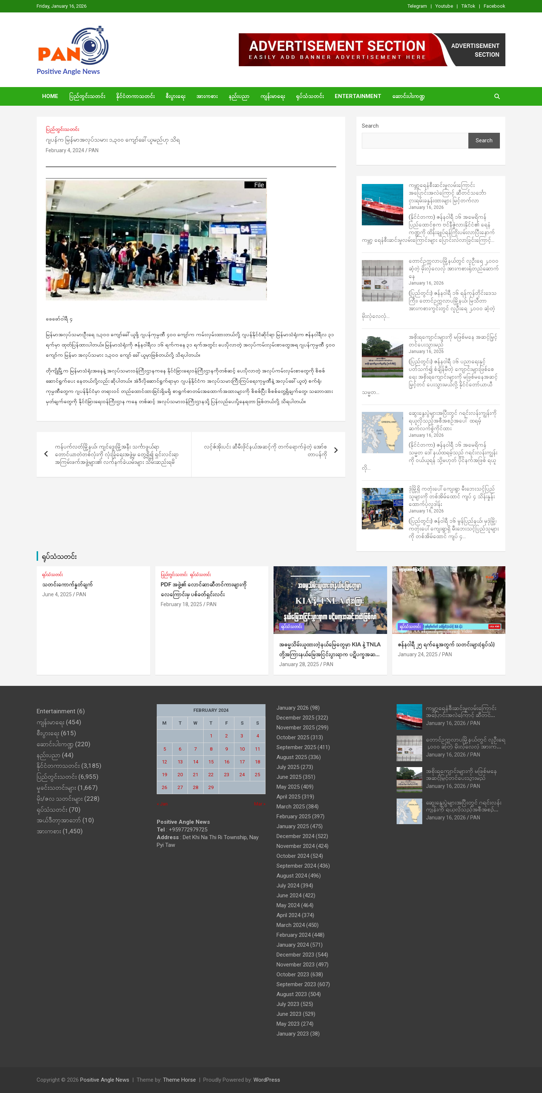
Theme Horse (179, 1080)
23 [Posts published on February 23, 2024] (226, 774)
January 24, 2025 (418, 654)
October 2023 (292, 974)
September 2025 (296, 747)
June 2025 (288, 777)
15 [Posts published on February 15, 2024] (211, 762)
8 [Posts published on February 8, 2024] (211, 749)
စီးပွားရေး (175, 96)
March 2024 (290, 925)
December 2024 (295, 836)
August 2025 (291, 757)
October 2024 (292, 856)
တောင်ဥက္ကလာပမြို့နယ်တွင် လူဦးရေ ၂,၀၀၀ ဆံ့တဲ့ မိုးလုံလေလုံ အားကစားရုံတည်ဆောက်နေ (454, 268)
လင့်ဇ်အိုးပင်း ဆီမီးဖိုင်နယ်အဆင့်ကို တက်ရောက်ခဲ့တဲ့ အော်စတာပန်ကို (265, 450)
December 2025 (295, 717)
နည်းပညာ (239, 96)
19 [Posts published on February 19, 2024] (164, 774)
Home (50, 96)
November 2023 (295, 964)
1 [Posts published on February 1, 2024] (211, 736)
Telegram (417, 6)
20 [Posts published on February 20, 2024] (180, 774)
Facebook (494, 6)
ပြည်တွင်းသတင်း (87, 96)
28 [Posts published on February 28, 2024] (195, 787)
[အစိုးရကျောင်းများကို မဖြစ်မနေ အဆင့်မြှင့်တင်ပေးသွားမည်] (382, 357)
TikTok (468, 6)
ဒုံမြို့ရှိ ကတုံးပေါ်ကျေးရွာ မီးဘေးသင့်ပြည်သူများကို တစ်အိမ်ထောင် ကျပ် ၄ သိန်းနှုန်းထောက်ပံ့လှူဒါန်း (452, 496)
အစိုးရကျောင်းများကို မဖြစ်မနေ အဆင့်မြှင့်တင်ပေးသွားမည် (461, 774)
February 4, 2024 (65, 150)
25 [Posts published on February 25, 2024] (257, 774)
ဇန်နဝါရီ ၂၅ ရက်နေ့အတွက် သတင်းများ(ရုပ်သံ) (446, 644)
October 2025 (292, 737)
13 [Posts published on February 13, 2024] (180, 762)
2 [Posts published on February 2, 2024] (226, 736)
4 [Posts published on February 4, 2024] (257, 736)
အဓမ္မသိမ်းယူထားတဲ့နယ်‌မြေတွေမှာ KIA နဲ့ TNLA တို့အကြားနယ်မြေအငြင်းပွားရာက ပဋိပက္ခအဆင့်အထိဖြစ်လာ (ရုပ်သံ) (329, 654)
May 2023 (288, 1024)
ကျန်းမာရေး (272, 96)
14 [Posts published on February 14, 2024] (195, 762)
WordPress (266, 1080)
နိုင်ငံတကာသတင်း (135, 96)
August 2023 (291, 994)
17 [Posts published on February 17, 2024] (242, 762)
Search (370, 126)
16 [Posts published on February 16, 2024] (226, 762)
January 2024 (292, 945)
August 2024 (291, 875)
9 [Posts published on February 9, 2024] (226, 749)
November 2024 (295, 846)
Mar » (260, 804)
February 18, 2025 (181, 604)
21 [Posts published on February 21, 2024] (195, 774)
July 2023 (287, 1004)
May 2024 (288, 905)
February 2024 (293, 935)
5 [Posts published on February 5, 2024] (164, 749)
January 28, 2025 (299, 664)
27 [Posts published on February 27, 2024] (180, 787)
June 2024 (288, 895)
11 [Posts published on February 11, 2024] (257, 749)
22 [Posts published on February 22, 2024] (211, 774)
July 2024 (287, 885)
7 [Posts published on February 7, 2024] (195, 749)
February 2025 (293, 816)
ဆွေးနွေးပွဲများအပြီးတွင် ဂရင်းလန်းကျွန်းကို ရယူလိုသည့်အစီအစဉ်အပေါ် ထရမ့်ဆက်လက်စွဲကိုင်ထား (453, 421)
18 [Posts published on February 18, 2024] (257, 762)
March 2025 (290, 806)
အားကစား (207, 96)
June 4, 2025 (57, 594)
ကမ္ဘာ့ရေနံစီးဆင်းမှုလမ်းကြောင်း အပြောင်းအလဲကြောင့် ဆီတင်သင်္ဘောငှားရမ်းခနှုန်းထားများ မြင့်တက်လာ (447, 193)
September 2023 (296, 984)
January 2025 (292, 826)
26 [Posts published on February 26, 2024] (164, 787)
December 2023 (295, 954)
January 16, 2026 (446, 723)
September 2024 (296, 866)
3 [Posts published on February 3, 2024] (242, 736)
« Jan (162, 804)
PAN (94, 150)
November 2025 (295, 727)
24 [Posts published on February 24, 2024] (242, 774)
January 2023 (292, 1033)
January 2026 (292, 708)
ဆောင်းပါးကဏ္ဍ (408, 96)
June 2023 (288, 1014)
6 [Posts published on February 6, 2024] (180, 749)
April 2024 (288, 915)
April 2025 (288, 796)
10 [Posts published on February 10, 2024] (242, 749)
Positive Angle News (68, 71)
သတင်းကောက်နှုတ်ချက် (67, 584)
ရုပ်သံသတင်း (310, 96)
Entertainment (358, 96)
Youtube (444, 6)
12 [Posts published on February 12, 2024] (164, 762)
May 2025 (288, 787)
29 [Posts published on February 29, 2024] (211, 787)
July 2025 (287, 767)
